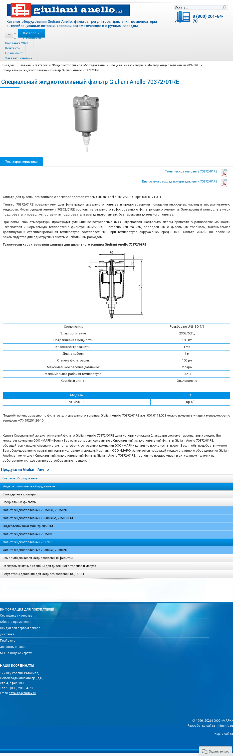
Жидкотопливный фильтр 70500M (27, 526)
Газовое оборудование (19, 478)
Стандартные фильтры (19, 494)
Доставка (7, 634)
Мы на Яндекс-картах (16, 653)
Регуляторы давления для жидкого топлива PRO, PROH (43, 574)
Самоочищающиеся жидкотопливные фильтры (37, 558)
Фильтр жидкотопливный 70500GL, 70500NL (34, 550)
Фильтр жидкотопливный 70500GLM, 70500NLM (37, 518)
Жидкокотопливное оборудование (78, 65)
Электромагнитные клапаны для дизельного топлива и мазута (49, 566)
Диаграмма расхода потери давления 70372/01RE (179, 181)
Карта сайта (224, 733)
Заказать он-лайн (18, 58)
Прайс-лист (14, 53)
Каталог (31, 33)
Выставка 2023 (16, 43)
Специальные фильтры (126, 65)
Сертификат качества (16, 615)
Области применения (15, 622)
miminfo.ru (225, 725)
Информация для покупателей (27, 609)
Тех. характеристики (21, 161)
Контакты (12, 48)
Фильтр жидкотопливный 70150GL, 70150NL (34, 510)
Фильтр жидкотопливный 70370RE (173, 65)
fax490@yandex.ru (22, 693)
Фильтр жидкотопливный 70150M (27, 534)
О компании (32, 38)
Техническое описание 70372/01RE (191, 171)
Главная (25, 65)
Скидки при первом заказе (20, 628)
